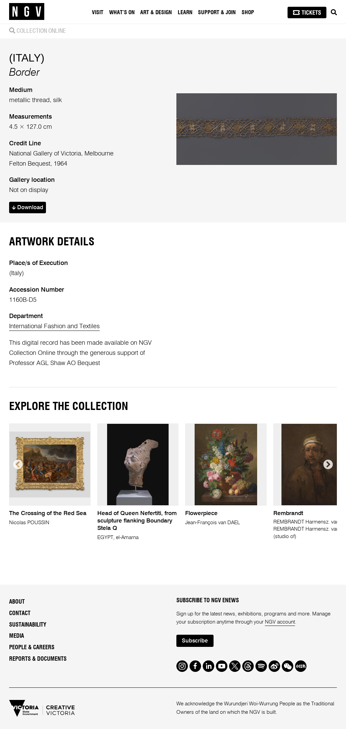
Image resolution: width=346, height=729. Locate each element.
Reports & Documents (38, 659)
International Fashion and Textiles (54, 326)
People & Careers (31, 647)
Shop (248, 12)
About (17, 602)
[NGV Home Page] (26, 12)
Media (16, 636)
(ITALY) (27, 58)
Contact (19, 613)
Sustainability (27, 625)
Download (27, 208)
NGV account (280, 622)
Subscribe (195, 641)
